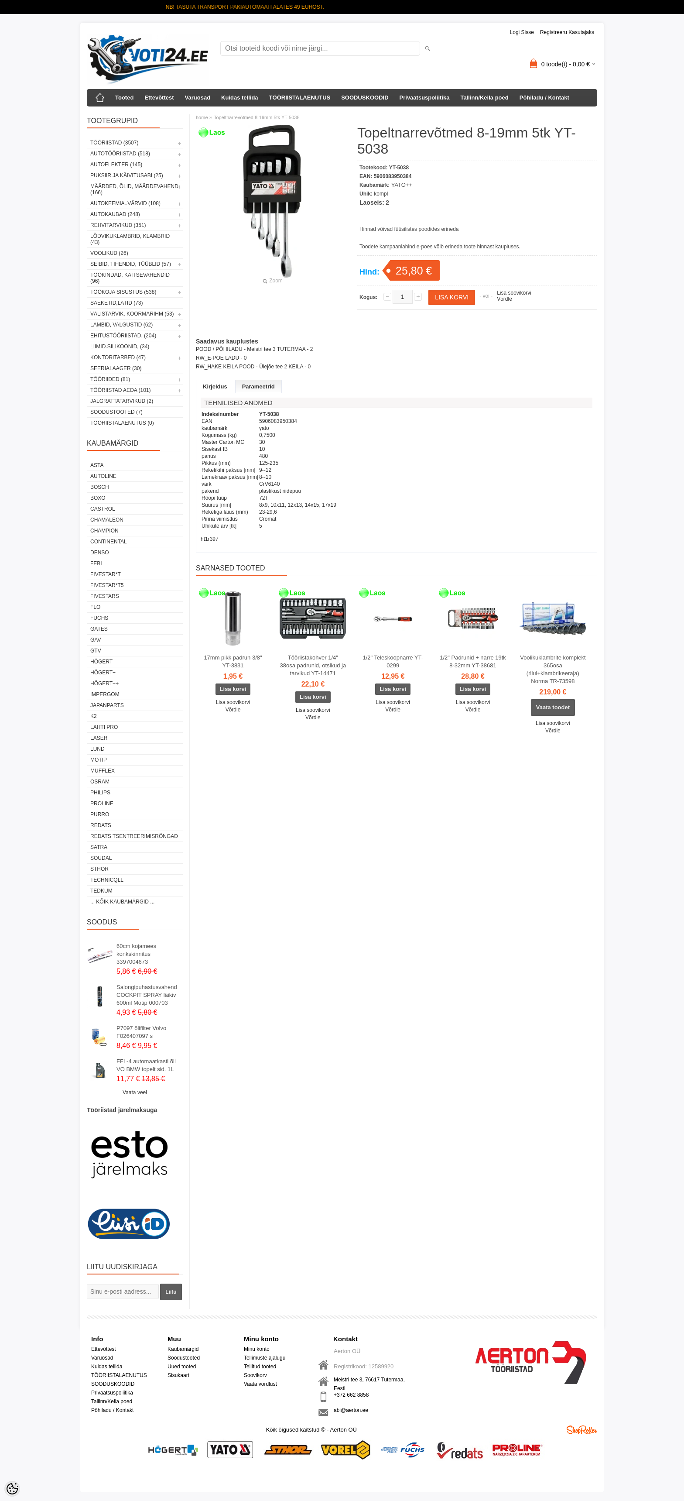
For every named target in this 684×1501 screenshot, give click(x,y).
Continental (108, 542)
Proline (101, 803)
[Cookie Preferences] (12, 1489)
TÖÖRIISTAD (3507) (114, 143)
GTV (95, 651)
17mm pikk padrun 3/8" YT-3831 (233, 661)
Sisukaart (178, 1375)
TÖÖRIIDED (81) (110, 379)
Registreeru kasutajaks (567, 32)
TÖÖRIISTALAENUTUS (300, 97)
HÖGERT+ (103, 673)
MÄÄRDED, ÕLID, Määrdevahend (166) (134, 189)
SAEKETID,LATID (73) (116, 303)
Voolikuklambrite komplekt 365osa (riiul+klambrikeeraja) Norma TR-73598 (552, 669)
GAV (95, 640)
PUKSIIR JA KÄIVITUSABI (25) (126, 175)
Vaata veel (135, 1092)
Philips (100, 793)
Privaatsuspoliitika (425, 97)
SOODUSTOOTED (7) (116, 412)
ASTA (96, 465)
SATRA (98, 847)
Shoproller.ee (582, 1429)
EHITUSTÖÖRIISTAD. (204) (123, 336)
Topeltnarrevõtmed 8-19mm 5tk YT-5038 (257, 117)
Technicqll (106, 880)
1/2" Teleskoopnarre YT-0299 (393, 661)
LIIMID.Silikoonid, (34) (119, 346)
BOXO (98, 498)
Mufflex (102, 771)
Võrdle (504, 299)
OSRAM (99, 782)
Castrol (102, 509)
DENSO (99, 553)
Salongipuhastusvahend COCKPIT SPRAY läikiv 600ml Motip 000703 (146, 995)
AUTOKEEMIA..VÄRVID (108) (125, 203)
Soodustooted (184, 1358)
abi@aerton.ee (351, 1410)
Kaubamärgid (183, 1349)
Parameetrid (258, 386)
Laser (98, 738)
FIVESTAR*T (105, 574)
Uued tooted (182, 1367)
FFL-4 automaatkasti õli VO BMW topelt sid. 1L (146, 1065)
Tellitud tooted (260, 1367)
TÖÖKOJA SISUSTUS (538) (123, 292)
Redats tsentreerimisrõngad (134, 836)
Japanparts (107, 705)
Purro (99, 814)
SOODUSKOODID (364, 97)
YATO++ (401, 185)
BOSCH (99, 487)
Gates (99, 629)
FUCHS (99, 618)
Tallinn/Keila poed (484, 97)
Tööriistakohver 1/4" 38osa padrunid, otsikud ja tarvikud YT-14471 (313, 665)
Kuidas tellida (239, 97)
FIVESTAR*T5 (106, 585)
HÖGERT (101, 662)
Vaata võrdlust (260, 1384)
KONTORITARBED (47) (118, 357)
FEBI (96, 563)
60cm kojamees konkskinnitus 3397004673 (136, 954)
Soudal (101, 858)
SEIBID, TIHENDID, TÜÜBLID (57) (130, 264)
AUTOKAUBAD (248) (115, 214)
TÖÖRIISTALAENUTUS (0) (122, 423)
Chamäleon (106, 520)
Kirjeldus (215, 386)
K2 (93, 716)
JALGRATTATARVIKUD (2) (121, 401)
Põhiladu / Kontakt (544, 97)
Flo (95, 607)
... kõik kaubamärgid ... (122, 902)
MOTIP (98, 760)
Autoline (103, 476)
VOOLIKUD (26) (109, 253)
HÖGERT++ (104, 683)
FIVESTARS (104, 596)
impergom (105, 694)
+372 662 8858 (351, 1395)
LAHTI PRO (104, 727)
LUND (97, 749)
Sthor (99, 869)
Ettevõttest (159, 97)
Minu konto (257, 1349)
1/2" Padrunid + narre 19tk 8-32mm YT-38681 (473, 661)
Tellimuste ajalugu (264, 1358)
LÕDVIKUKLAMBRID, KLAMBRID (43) (130, 239)
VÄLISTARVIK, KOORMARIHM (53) (132, 314)
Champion (104, 531)
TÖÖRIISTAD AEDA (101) (120, 390)
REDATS (100, 825)
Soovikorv (255, 1375)
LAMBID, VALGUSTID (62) (121, 325)
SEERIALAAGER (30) (115, 368)
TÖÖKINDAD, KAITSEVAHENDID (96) (130, 278)
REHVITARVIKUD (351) (118, 225)
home (202, 117)
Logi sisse (522, 32)
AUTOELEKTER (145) (116, 164)
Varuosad (198, 97)
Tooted (124, 97)
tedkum (101, 891)
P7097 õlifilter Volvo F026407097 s (141, 1032)
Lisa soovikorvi (514, 293)
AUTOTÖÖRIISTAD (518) (120, 154)
